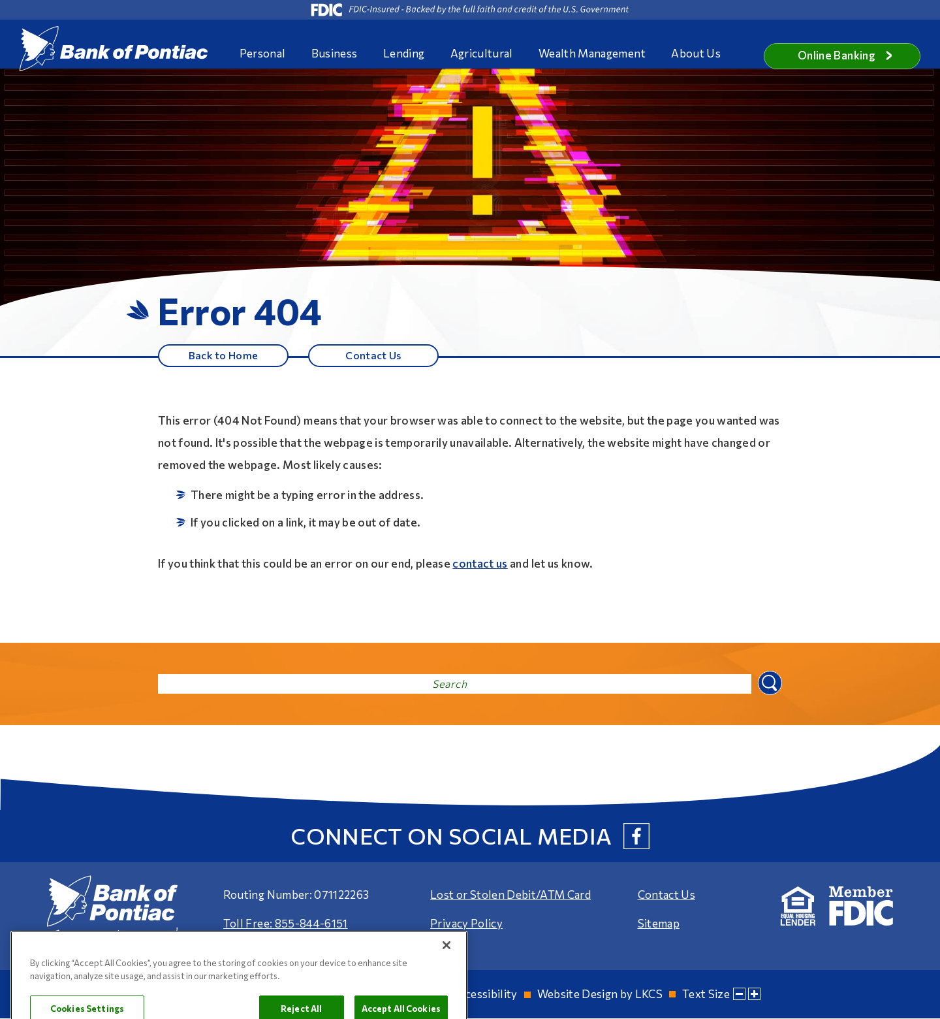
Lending (403, 53)
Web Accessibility (472, 994)
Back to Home (223, 355)
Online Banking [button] (845, 55)
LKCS (649, 994)
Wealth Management (592, 53)
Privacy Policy (466, 924)
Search (769, 683)
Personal (263, 53)
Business (334, 53)
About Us (696, 53)
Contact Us (373, 355)
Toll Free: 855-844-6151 (285, 924)
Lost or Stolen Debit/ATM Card (510, 895)
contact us (479, 564)
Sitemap (659, 924)
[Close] (446, 986)
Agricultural (481, 53)
